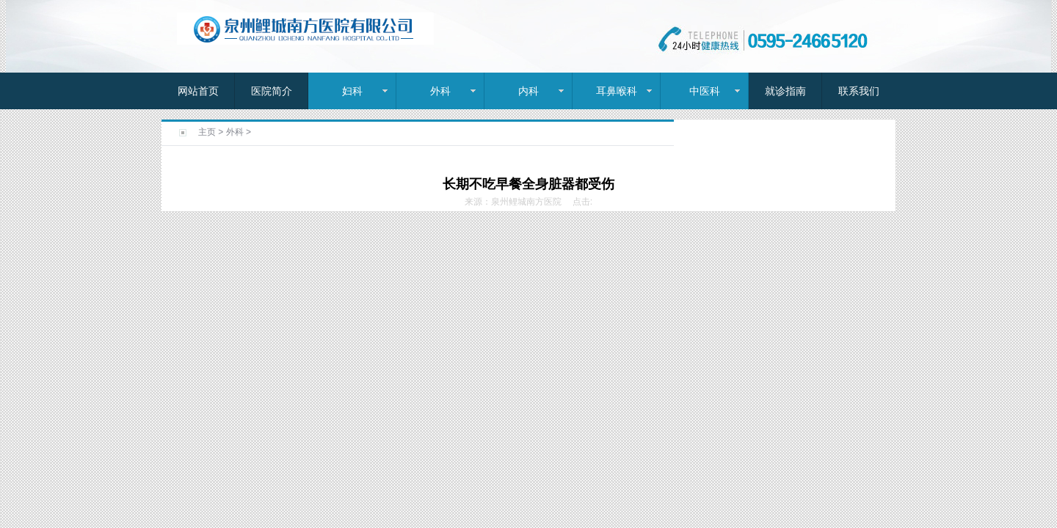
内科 (528, 91)
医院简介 (271, 91)
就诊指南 (785, 91)
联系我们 (858, 91)
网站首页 (198, 91)
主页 (207, 132)
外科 (440, 91)
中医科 (704, 91)
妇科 (352, 91)
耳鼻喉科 (616, 91)
